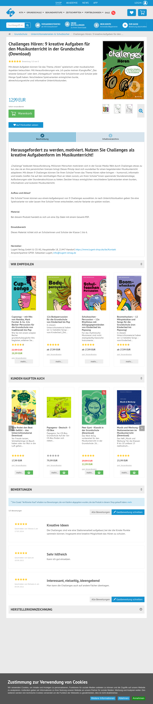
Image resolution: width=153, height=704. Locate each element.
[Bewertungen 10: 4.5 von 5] (123, 345)
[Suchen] (28, 25)
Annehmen (138, 698)
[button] (76, 264)
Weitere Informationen (103, 698)
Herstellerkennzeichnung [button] (31, 609)
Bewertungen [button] (21, 489)
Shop (58, 2)
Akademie (72, 2)
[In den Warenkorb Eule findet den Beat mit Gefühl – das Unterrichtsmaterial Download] (29, 472)
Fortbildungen (94, 12)
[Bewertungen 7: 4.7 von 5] (18, 456)
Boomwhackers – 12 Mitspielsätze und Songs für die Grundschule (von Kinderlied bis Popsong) (127, 323)
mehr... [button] (23, 361)
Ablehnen (124, 698)
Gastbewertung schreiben (128, 512)
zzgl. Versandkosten (19, 358)
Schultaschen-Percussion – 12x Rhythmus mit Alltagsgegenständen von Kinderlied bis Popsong (93, 323)
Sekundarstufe (54, 12)
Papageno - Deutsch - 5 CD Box (58, 429)
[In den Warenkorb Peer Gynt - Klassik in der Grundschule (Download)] (99, 472)
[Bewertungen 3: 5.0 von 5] (123, 456)
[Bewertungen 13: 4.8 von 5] (88, 345)
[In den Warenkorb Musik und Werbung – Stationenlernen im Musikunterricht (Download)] (134, 472)
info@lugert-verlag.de (64, 252)
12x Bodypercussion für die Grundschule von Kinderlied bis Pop (58, 319)
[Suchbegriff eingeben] (15, 25)
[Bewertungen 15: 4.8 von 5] (53, 345)
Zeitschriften (74, 12)
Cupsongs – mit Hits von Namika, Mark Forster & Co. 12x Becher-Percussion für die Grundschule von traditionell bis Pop (23, 323)
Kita (22, 12)
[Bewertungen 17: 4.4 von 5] (18, 345)
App (95, 2)
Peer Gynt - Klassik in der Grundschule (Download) (93, 430)
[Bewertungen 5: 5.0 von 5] (88, 456)
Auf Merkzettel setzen (25, 124)
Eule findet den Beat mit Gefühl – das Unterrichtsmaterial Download (22, 431)
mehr (129, 502)
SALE (110, 13)
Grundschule (35, 12)
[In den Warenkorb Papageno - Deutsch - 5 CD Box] (64, 472)
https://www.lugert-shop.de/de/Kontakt (95, 249)
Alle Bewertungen (101, 512)
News (85, 2)
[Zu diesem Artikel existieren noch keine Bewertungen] (53, 456)
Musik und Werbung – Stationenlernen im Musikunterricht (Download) (128, 431)
